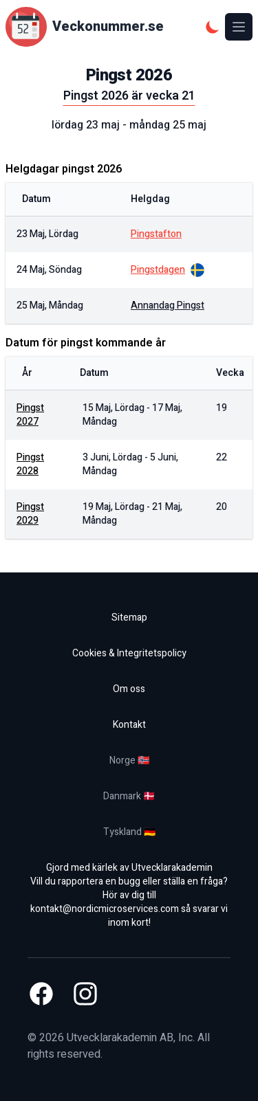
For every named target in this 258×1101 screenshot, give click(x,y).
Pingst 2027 (30, 415)
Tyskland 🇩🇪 (129, 832)
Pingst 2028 (30, 464)
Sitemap (129, 617)
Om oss (129, 689)
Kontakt (129, 725)
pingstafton (156, 234)
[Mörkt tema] (212, 26)
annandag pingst (167, 306)
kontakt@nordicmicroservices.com (104, 909)
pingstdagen (158, 270)
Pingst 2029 (30, 514)
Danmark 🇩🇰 (129, 796)
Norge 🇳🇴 (129, 760)
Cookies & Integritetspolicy (129, 653)
